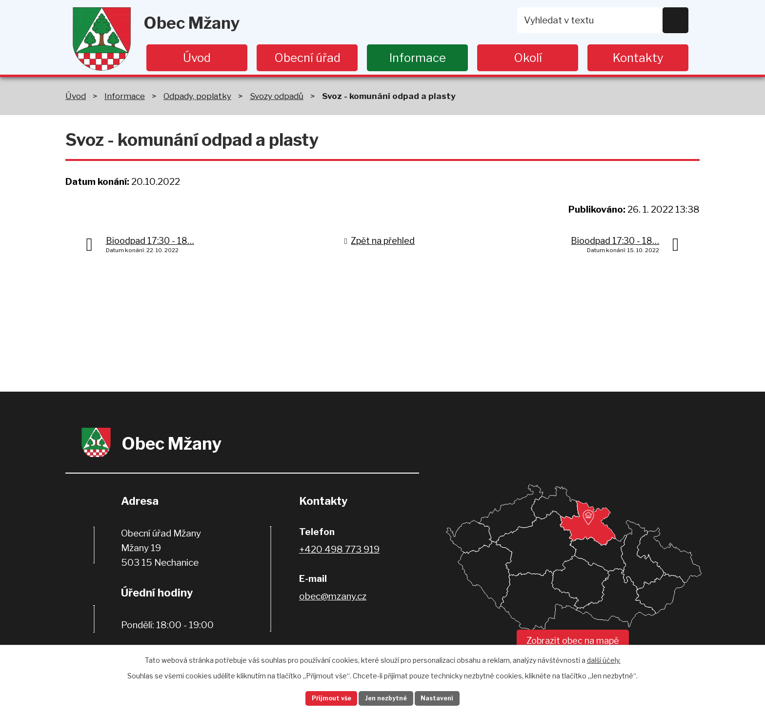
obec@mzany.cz (332, 596)
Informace (417, 58)
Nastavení (450, 697)
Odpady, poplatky (197, 96)
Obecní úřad (307, 58)
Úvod (197, 58)
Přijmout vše (320, 697)
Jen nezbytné (386, 697)
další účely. (604, 657)
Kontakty (638, 58)
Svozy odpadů (276, 96)
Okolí (528, 58)
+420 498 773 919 (339, 549)
